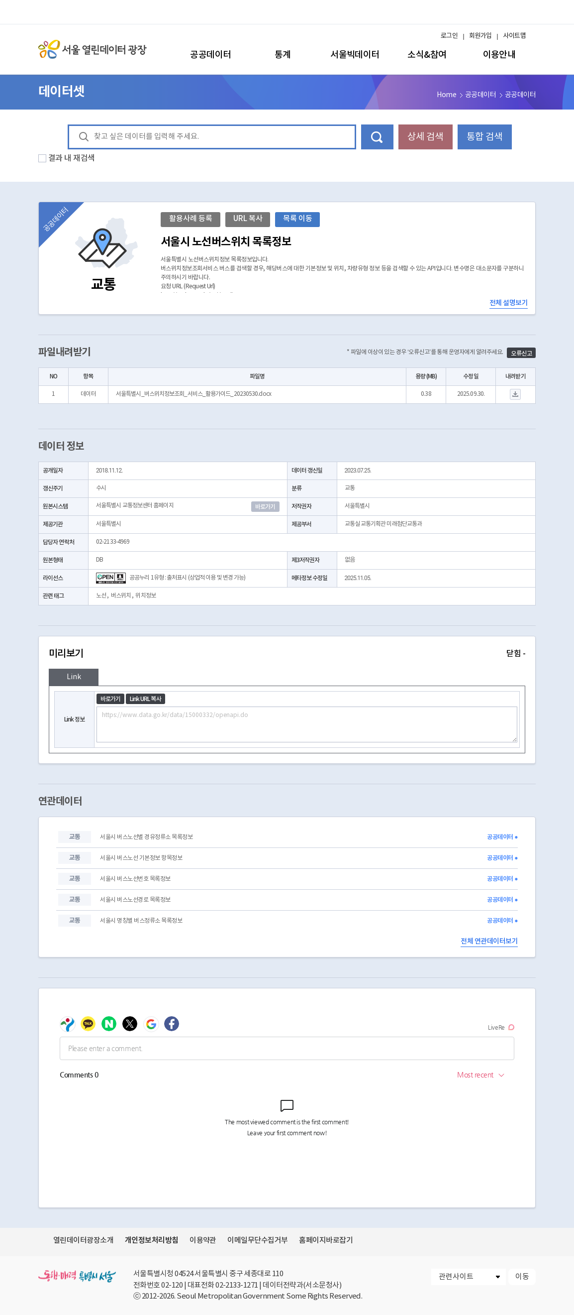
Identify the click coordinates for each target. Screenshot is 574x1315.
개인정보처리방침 (152, 1240)
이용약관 (203, 1240)
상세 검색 (425, 136)
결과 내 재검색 (71, 158)
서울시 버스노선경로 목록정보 (135, 900)
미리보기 (287, 654)
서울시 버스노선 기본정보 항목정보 (141, 858)
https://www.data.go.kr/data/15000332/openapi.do (306, 724)
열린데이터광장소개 (83, 1240)
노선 (101, 596)
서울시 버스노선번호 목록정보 (135, 879)
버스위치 (121, 596)
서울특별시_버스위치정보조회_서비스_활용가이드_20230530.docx (193, 394)
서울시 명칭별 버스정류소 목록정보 (141, 921)
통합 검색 (484, 136)
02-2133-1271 (236, 1285)
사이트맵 (514, 36)
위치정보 (145, 596)
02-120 (172, 1285)
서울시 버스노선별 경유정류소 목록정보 (146, 837)
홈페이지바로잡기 (326, 1240)
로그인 (449, 36)
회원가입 (480, 36)
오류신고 (521, 353)
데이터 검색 (377, 136)
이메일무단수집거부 (257, 1240)
